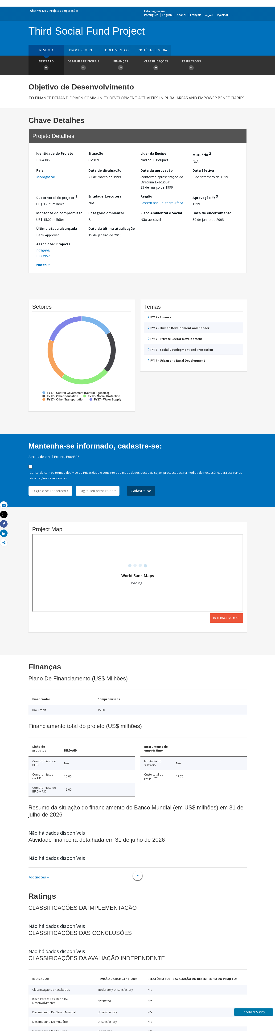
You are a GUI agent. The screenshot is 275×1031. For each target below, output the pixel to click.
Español (181, 15)
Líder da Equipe (153, 153)
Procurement (81, 50)
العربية (209, 15)
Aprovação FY (205, 197)
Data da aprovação (156, 170)
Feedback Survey (253, 1012)
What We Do (37, 11)
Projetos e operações (63, 11)
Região (146, 196)
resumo (46, 50)
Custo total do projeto (56, 197)
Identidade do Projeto (54, 153)
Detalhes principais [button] (83, 65)
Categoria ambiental (106, 213)
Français (195, 15)
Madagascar (45, 177)
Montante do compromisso (59, 213)
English (167, 15)
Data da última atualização (111, 228)
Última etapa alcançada (56, 228)
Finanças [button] (121, 65)
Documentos (117, 50)
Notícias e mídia (152, 50)
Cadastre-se (141, 491)
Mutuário (202, 154)
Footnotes (37, 877)
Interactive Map (226, 618)
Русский (222, 15)
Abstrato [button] (46, 65)
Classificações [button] (156, 65)
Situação (95, 153)
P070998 (43, 250)
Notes (41, 265)
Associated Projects (53, 244)
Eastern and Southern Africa (161, 203)
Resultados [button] (191, 65)
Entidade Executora (105, 196)
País (39, 170)
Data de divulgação (104, 170)
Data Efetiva (203, 170)
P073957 (43, 256)
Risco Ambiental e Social (161, 213)
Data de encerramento (212, 213)
